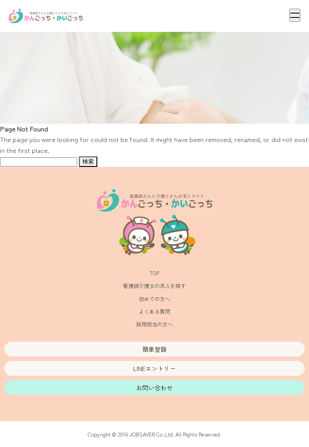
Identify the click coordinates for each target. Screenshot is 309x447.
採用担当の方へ (154, 324)
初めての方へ (154, 298)
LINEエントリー (154, 368)
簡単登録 (154, 349)
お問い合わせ (154, 387)
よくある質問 (154, 311)
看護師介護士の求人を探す (154, 285)
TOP (154, 273)
